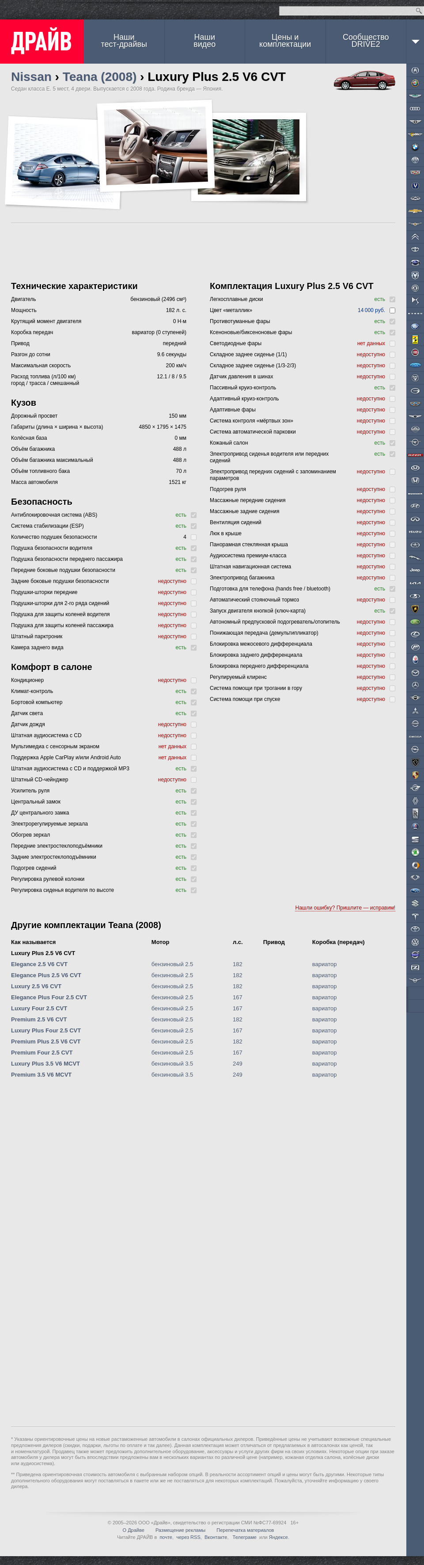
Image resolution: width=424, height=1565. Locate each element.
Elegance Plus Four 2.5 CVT (49, 997)
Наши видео (204, 41)
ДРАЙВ (42, 41)
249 (237, 1063)
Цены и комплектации (285, 41)
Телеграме (244, 1537)
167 (237, 997)
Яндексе (278, 1537)
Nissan (31, 77)
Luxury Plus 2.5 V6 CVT (43, 953)
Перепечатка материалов (245, 1530)
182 (237, 964)
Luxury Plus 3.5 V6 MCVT (45, 1063)
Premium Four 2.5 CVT (41, 1052)
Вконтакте (215, 1537)
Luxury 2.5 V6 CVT (36, 986)
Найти (419, 11)
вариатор (324, 964)
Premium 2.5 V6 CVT (39, 1019)
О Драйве (133, 1530)
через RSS (188, 1537)
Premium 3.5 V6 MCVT (41, 1074)
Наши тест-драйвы (124, 41)
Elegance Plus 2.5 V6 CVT (46, 975)
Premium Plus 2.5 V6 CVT (46, 1041)
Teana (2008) (100, 77)
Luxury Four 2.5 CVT (39, 1008)
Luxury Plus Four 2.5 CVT (46, 1030)
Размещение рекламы (180, 1530)
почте (165, 1537)
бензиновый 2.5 (172, 964)
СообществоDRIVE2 (366, 41)
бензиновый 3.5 (172, 1063)
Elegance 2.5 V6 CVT (39, 964)
